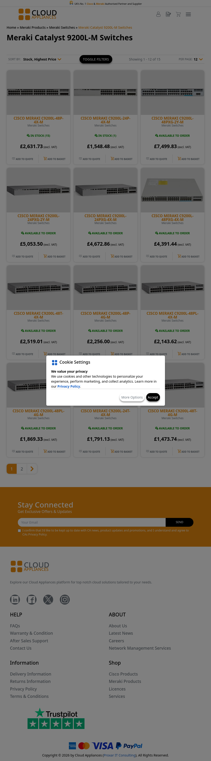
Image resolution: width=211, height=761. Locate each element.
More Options (132, 397)
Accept (153, 397)
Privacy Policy (68, 386)
